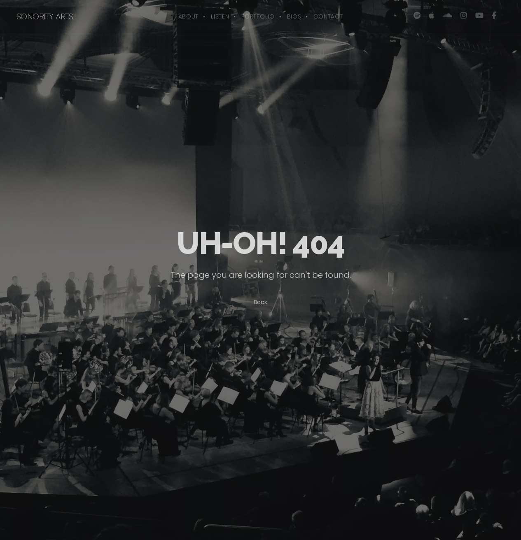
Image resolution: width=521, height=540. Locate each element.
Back (260, 302)
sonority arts (44, 16)
